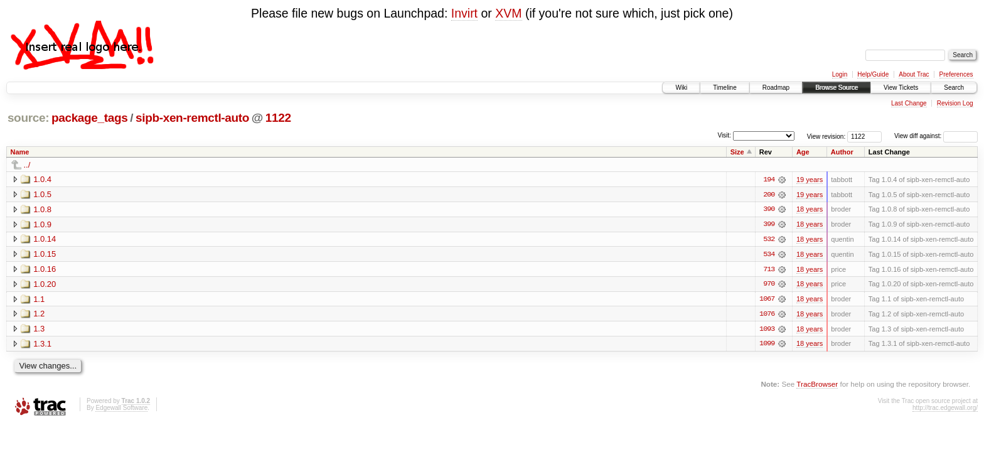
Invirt (464, 13)
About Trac (914, 74)
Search (954, 87)
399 (768, 225)
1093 (766, 330)
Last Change (909, 103)
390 (768, 210)
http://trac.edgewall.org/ (945, 409)
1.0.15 (44, 254)
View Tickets (901, 87)
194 (768, 180)
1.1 (39, 299)
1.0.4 (42, 179)
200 (768, 195)
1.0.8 (42, 209)
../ (27, 165)
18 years (809, 209)
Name (20, 152)
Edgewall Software (121, 409)
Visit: (724, 135)
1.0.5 (42, 194)
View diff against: (936, 135)
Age (803, 152)
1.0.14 (44, 239)
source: (28, 117)
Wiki (681, 87)
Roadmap (775, 87)
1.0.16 (44, 269)
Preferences (956, 74)
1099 (766, 345)
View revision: (826, 135)
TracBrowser (817, 386)
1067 (766, 300)
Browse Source (836, 87)
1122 (278, 117)
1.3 (39, 330)
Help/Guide (873, 74)
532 (768, 240)
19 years (809, 179)
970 (768, 285)
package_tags (89, 117)
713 (768, 270)
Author (842, 152)
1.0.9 (42, 224)
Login (839, 74)
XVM (508, 13)
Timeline (724, 87)
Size (737, 152)
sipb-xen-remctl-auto (192, 117)
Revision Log (955, 103)
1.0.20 (44, 284)
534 (768, 255)
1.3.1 (42, 345)
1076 (766, 315)
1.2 (39, 315)
